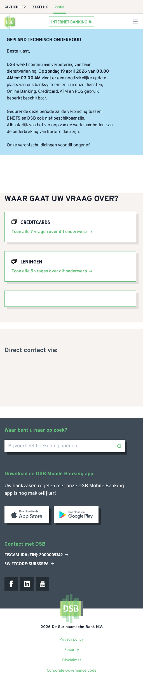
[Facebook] (11, 584)
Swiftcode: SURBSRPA (29, 564)
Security (71, 650)
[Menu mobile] (135, 21)
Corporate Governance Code (72, 670)
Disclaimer (71, 660)
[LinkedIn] (27, 584)
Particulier (15, 7)
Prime (60, 7)
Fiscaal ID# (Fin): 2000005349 (36, 555)
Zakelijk (40, 7)
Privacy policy (71, 639)
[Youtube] (42, 584)
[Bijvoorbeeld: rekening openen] (64, 446)
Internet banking (69, 21)
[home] (10, 21)
